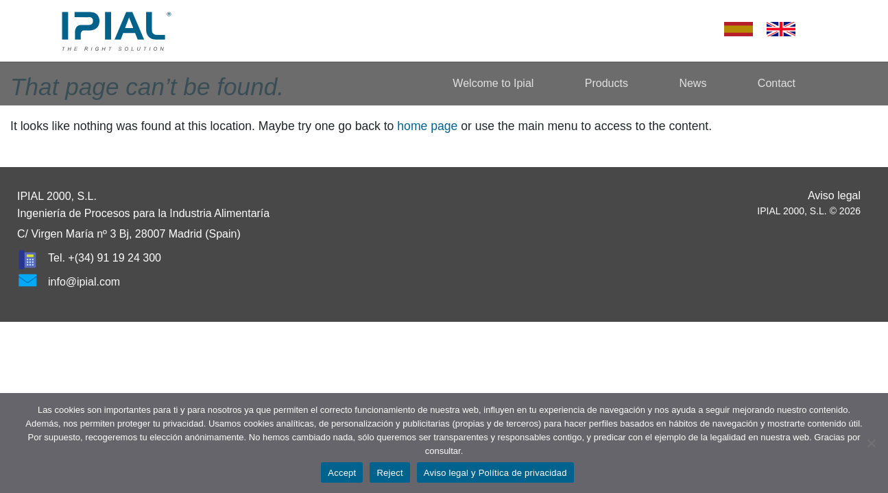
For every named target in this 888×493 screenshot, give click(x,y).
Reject (389, 473)
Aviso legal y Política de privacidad (495, 473)
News (692, 83)
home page (427, 126)
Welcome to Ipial (493, 83)
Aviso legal (834, 195)
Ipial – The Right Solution (116, 30)
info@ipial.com (84, 282)
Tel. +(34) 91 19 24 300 (104, 258)
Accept (342, 473)
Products (606, 83)
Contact (776, 83)
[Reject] (871, 443)
